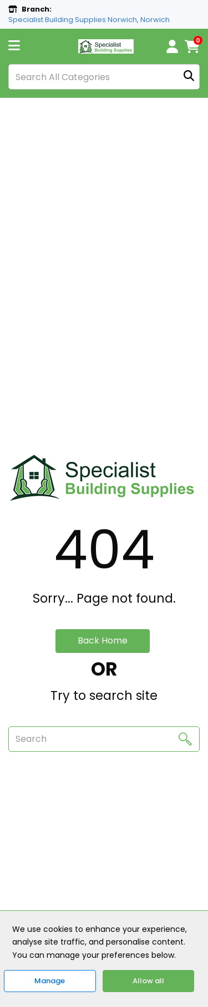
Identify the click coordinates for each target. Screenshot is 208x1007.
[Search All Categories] (104, 76)
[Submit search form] (189, 77)
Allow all (148, 981)
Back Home (103, 640)
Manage (49, 981)
